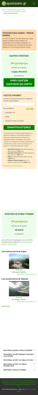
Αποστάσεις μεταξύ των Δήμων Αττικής (19, 360)
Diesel (7, 116)
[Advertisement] (19, 22)
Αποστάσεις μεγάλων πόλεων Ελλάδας (19, 350)
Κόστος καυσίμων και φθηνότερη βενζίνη (22, 380)
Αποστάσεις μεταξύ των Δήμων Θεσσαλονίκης (19, 365)
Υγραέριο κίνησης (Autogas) (14, 121)
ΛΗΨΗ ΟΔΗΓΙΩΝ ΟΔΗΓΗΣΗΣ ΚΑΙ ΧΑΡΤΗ (19, 82)
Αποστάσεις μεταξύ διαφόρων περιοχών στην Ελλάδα (19, 355)
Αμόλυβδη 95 (9, 108)
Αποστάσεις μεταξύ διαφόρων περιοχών (15, 11)
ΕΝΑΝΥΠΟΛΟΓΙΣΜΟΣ (19, 127)
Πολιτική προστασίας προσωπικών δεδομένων (17, 384)
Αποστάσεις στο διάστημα (9, 382)
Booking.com (6, 306)
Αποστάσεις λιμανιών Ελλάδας (19, 370)
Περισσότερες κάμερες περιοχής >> (26, 274)
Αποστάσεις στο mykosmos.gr (26, 382)
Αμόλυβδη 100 (10, 112)
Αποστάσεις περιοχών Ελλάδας (16, 9)
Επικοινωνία (5, 380)
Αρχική (3, 9)
